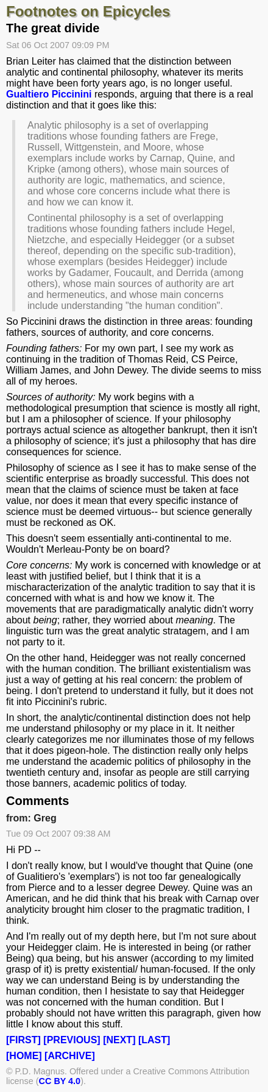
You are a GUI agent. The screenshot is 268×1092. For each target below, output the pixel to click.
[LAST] (154, 1040)
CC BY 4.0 (60, 1081)
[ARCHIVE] (69, 1056)
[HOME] (24, 1056)
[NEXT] (119, 1040)
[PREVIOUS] (71, 1040)
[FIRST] (23, 1040)
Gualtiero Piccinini (48, 94)
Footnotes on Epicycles (88, 11)
